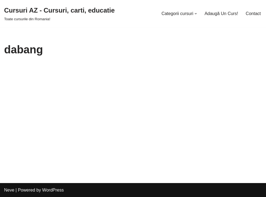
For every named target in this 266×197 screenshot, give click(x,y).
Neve (9, 190)
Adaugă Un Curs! (221, 13)
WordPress (53, 190)
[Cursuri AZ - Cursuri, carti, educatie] (59, 13)
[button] (196, 14)
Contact (253, 13)
